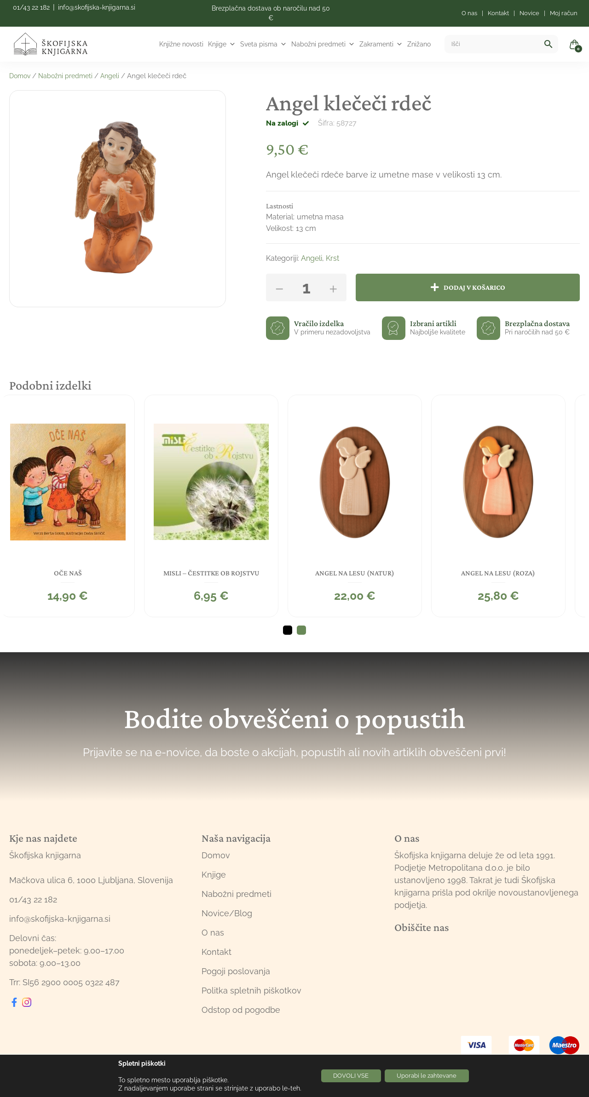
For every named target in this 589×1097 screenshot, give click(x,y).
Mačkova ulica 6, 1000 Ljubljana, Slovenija (91, 878)
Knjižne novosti (181, 44)
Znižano (419, 44)
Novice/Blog (227, 911)
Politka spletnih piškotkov (251, 989)
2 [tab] (301, 628)
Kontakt (216, 950)
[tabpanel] (76, 505)
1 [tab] (287, 628)
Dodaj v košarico (476, 287)
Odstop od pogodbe (241, 1008)
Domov (21, 76)
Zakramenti (381, 44)
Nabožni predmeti (323, 44)
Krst (332, 258)
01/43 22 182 (31, 7)
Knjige (222, 44)
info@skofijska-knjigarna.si (96, 7)
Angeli (115, 76)
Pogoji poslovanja (236, 969)
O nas (213, 931)
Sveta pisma (263, 44)
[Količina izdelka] (306, 287)
